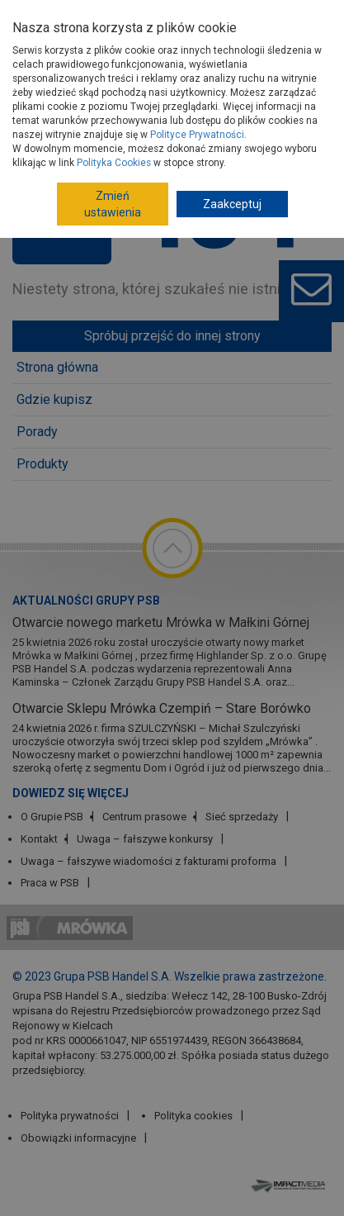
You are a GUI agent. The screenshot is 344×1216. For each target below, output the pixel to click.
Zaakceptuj (232, 204)
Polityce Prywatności (197, 134)
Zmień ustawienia (112, 204)
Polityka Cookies (114, 163)
